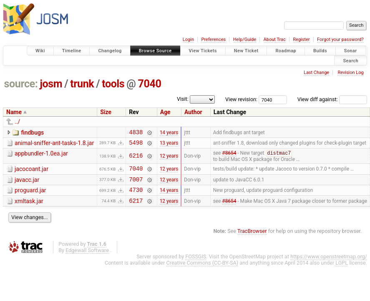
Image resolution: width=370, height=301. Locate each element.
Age (165, 112)
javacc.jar (27, 184)
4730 (136, 196)
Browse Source (155, 51)
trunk (82, 84)
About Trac (275, 39)
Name (14, 112)
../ (17, 121)
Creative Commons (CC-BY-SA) (202, 271)
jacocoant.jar (31, 171)
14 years (169, 133)
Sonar (350, 51)
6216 (136, 159)
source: (21, 84)
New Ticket (246, 51)
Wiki (40, 51)
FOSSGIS (195, 264)
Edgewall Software (87, 258)
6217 (136, 208)
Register (301, 39)
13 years (169, 145)
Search (350, 60)
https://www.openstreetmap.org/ (328, 264)
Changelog (109, 51)
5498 (136, 145)
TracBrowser (252, 239)
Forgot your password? (340, 39)
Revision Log (350, 72)
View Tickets (203, 51)
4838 (136, 133)
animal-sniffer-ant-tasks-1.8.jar (54, 144)
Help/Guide (244, 39)
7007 (136, 185)
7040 (149, 84)
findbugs (32, 132)
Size (105, 112)
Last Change (316, 72)
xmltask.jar (29, 207)
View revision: (241, 99)
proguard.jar (30, 195)
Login (188, 39)
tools (113, 84)
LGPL (341, 271)
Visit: (183, 99)
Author (193, 112)
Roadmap (285, 51)
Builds (320, 51)
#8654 (229, 156)
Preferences (213, 39)
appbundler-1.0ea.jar (41, 156)
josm (51, 84)
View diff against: (332, 99)
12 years (169, 159)
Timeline (71, 51)
